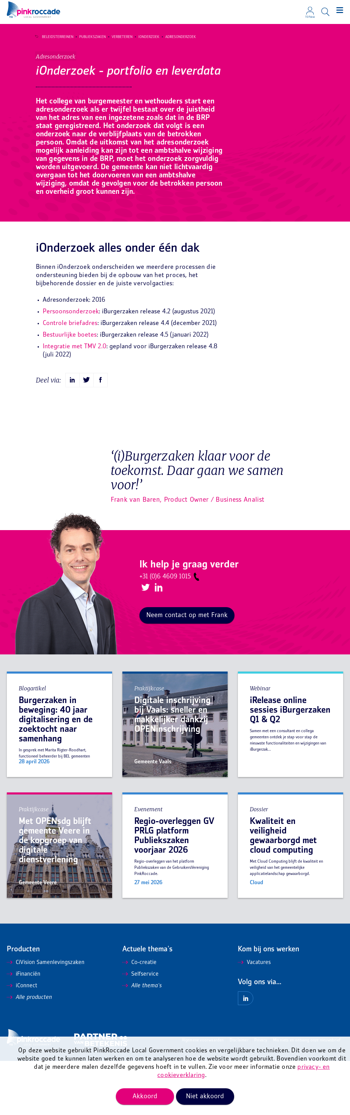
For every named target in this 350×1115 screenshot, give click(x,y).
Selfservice (140, 1028)
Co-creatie (139, 1016)
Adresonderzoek (177, 37)
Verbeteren (119, 37)
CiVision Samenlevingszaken (45, 1016)
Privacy (260, 1095)
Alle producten (29, 1051)
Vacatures (254, 1016)
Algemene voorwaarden (203, 1095)
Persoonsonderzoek (71, 366)
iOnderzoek (146, 37)
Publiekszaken (89, 37)
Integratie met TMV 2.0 (74, 401)
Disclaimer (239, 1095)
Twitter (144, 642)
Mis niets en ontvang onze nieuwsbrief (306, 1095)
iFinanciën (23, 1028)
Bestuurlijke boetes (70, 389)
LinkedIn (157, 642)
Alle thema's (142, 1040)
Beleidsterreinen (54, 37)
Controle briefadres (70, 377)
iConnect (22, 1040)
